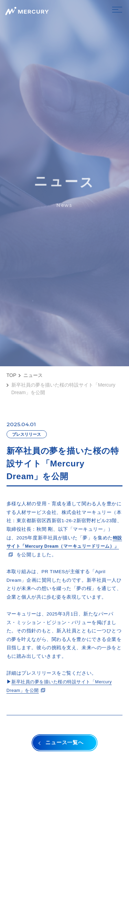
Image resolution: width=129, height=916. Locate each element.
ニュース (33, 375)
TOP (12, 375)
